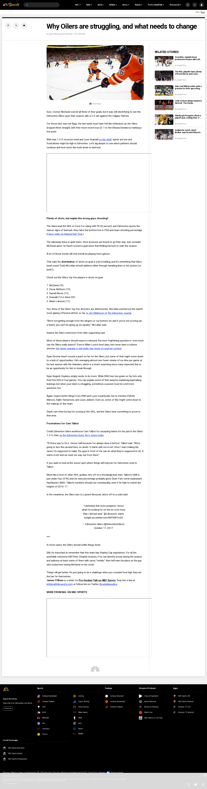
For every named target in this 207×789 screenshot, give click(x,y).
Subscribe (8, 708)
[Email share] (24, 25)
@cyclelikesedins (108, 584)
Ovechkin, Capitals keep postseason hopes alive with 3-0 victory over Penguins (188, 58)
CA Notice (102, 772)
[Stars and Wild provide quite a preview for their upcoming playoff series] (164, 90)
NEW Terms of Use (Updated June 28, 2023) (73, 772)
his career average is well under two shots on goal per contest (89, 348)
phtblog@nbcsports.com (60, 584)
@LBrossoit (110, 513)
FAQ (38, 772)
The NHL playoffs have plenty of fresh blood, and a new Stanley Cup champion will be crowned (188, 73)
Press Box (56, 772)
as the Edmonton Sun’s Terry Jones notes (82, 435)
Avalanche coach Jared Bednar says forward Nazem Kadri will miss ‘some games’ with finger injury (188, 131)
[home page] (11, 5)
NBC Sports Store (46, 772)
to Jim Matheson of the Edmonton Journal (108, 313)
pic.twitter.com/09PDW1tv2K (107, 517)
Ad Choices (6, 772)
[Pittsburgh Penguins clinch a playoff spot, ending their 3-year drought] (164, 119)
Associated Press (181, 65)
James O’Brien (54, 34)
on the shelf (105, 139)
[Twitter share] (16, 25)
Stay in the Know (10, 699)
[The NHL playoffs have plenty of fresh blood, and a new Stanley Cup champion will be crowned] (164, 76)
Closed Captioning (30, 772)
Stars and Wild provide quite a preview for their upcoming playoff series (188, 87)
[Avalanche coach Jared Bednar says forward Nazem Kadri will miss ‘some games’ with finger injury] (164, 134)
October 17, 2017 (103, 528)
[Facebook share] (8, 25)
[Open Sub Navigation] (80, 5)
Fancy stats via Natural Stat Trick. (65, 234)
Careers (20, 772)
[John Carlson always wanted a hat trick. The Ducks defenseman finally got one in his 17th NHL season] (164, 105)
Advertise (14, 772)
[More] (187, 4)
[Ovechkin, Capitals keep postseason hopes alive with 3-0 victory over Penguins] (164, 61)
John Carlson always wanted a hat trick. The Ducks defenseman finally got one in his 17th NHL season (188, 102)
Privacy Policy (92, 772)
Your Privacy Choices (117, 772)
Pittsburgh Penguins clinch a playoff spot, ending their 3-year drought (188, 116)
